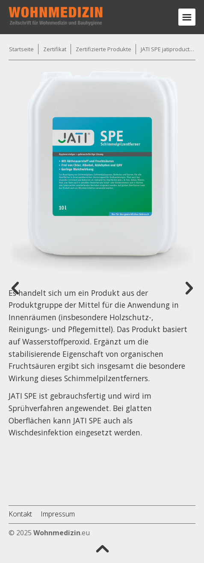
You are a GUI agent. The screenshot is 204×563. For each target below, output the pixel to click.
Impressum (58, 514)
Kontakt (20, 514)
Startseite (21, 49)
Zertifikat (54, 49)
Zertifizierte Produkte (103, 49)
